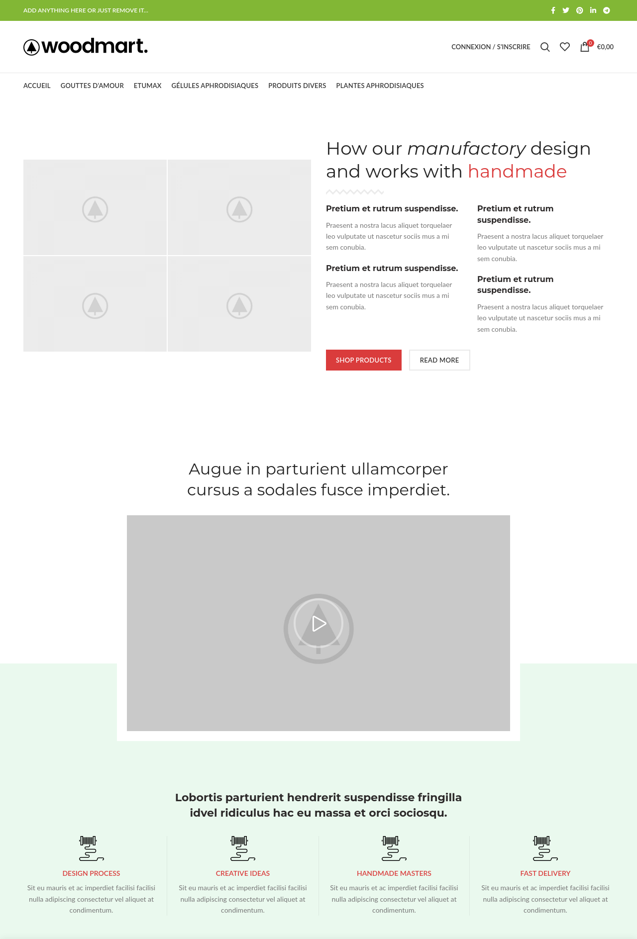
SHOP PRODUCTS (364, 360)
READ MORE (439, 360)
